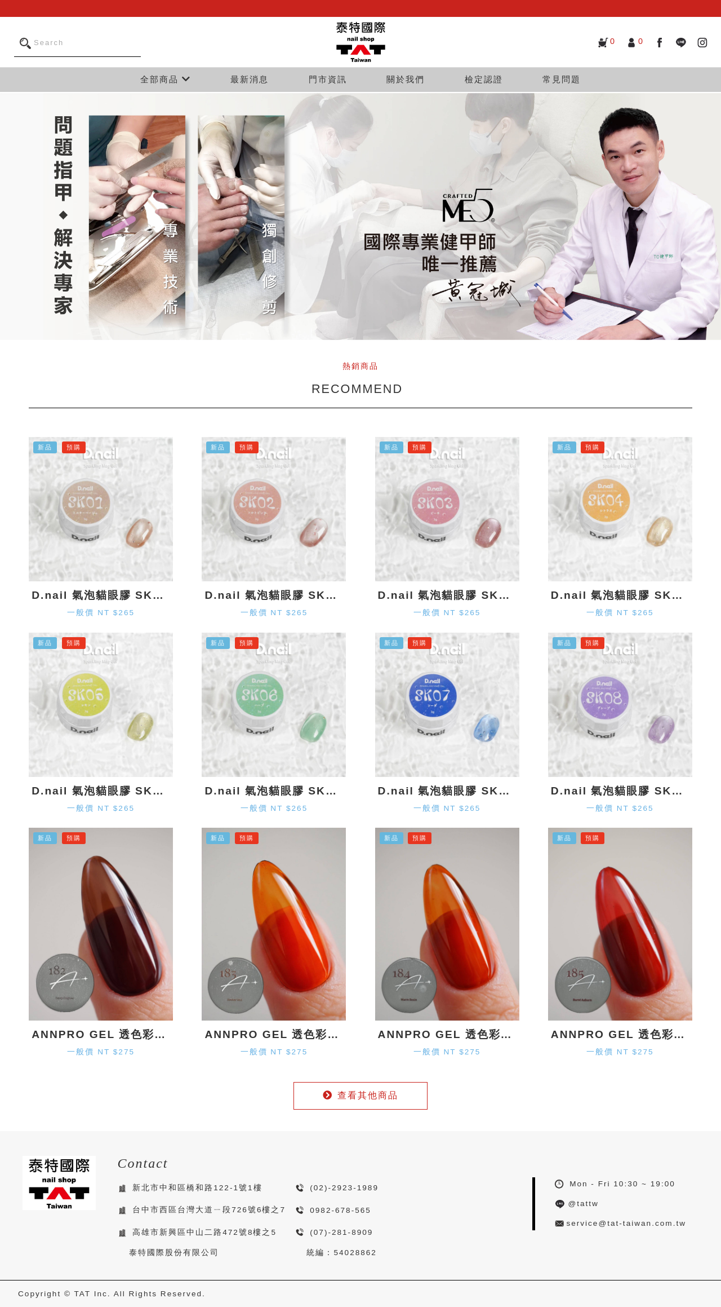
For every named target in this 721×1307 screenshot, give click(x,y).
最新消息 (249, 79)
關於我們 (405, 79)
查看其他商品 (360, 1095)
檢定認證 (484, 79)
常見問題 (561, 79)
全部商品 (165, 79)
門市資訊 (328, 79)
